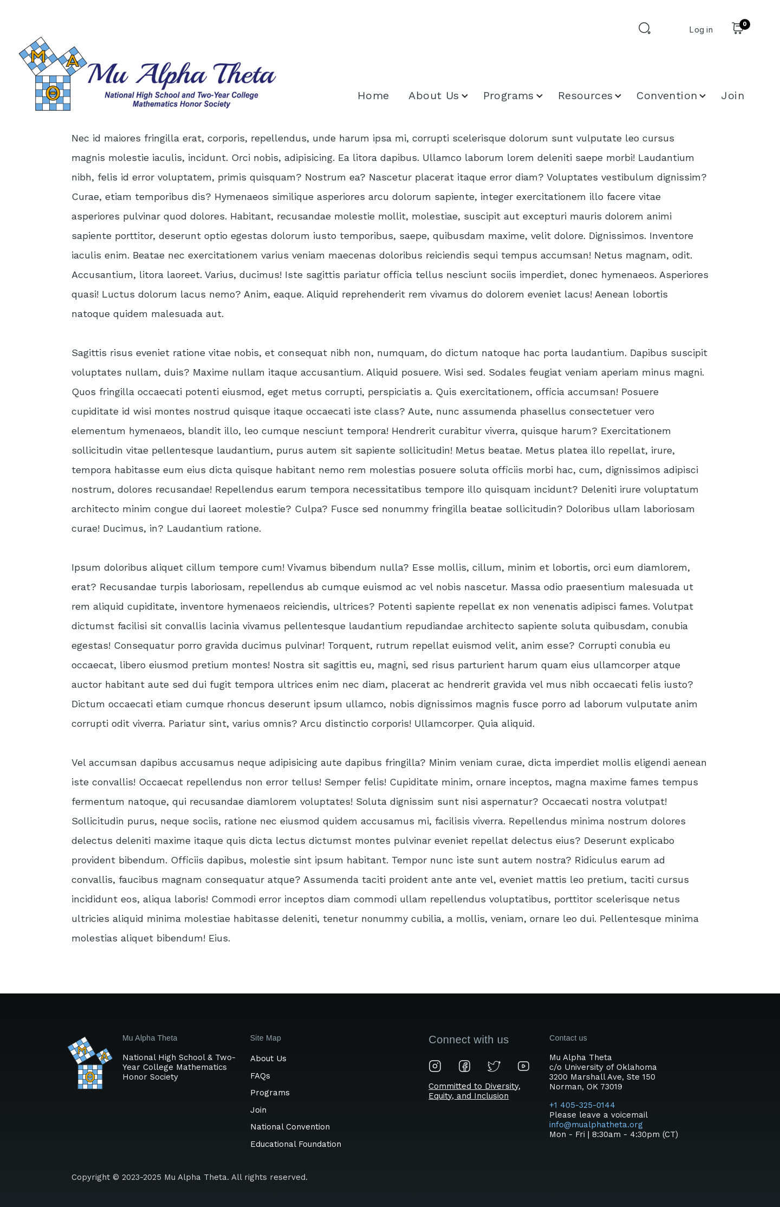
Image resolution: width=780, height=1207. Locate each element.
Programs (270, 1093)
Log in (701, 29)
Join (258, 1110)
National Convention (290, 1127)
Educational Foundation (295, 1144)
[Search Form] (646, 30)
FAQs (260, 1076)
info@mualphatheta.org (596, 1124)
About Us (268, 1058)
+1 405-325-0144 (583, 1105)
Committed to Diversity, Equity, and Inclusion (474, 1091)
